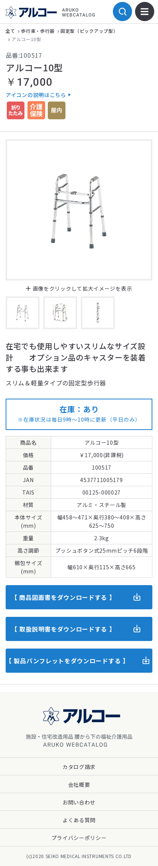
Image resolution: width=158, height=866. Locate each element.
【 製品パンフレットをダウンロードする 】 (67, 660)
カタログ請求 (79, 766)
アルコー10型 (26, 39)
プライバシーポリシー (79, 837)
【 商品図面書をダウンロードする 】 (63, 597)
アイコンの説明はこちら (36, 95)
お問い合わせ (79, 802)
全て (10, 31)
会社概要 (79, 784)
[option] (79, 209)
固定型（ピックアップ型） (89, 31)
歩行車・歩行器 (38, 31)
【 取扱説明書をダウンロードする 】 (63, 628)
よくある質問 (79, 820)
